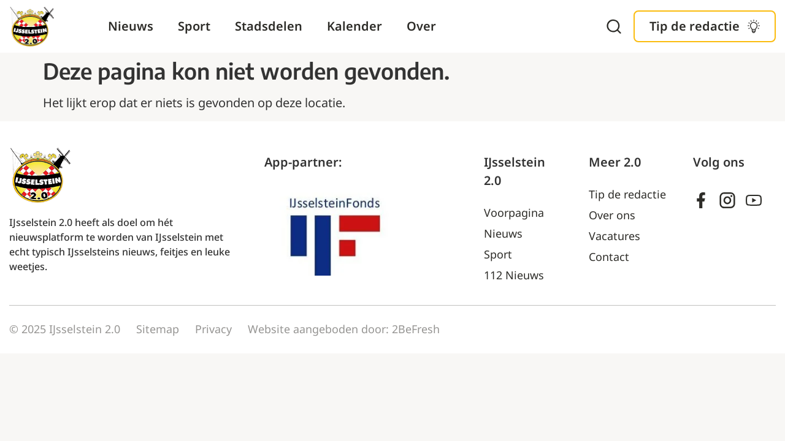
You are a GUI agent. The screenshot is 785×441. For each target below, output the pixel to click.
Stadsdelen (268, 26)
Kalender (354, 26)
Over (421, 26)
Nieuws (130, 26)
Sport (194, 26)
